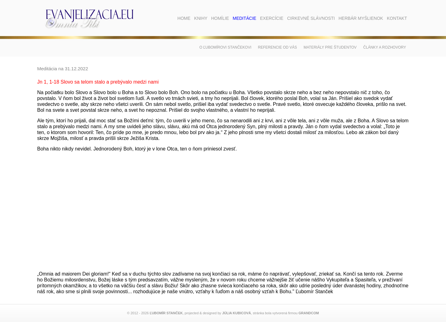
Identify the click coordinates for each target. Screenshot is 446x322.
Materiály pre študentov (330, 47)
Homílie (220, 18)
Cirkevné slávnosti (311, 18)
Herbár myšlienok (361, 18)
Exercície (271, 18)
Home (183, 18)
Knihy (201, 18)
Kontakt (397, 18)
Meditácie (244, 18)
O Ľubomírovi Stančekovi (225, 47)
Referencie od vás (277, 47)
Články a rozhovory (384, 47)
